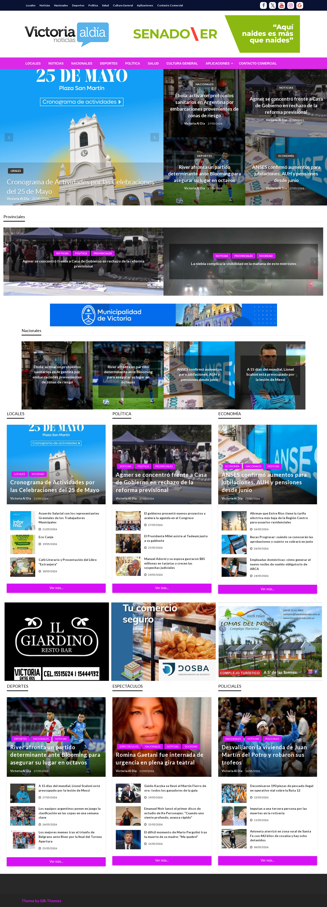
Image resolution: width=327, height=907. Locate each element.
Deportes (78, 5)
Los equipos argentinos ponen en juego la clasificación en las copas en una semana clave (70, 813)
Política (93, 5)
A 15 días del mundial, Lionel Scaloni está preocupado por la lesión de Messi (270, 374)
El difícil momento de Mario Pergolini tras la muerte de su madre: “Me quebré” (175, 834)
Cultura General (123, 5)
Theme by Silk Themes (41, 900)
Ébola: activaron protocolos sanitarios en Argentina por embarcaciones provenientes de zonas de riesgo (204, 105)
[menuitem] (33, 63)
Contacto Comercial (170, 5)
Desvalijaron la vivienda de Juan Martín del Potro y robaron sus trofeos (264, 755)
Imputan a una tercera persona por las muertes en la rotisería (278, 811)
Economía (286, 155)
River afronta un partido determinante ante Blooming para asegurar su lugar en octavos (204, 173)
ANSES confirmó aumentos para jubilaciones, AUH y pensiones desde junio (286, 173)
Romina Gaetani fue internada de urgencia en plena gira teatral (159, 758)
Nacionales (61, 5)
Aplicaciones (145, 5)
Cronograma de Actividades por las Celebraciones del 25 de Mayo (80, 186)
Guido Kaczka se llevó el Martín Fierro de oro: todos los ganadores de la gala (175, 788)
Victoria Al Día (18, 198)
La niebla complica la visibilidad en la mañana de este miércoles (243, 263)
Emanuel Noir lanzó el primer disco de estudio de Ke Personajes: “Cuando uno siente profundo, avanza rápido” (174, 813)
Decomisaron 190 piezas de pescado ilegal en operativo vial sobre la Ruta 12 (281, 788)
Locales (30, 5)
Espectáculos (129, 746)
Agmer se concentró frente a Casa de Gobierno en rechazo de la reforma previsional (286, 105)
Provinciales (103, 253)
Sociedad (266, 255)
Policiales (272, 738)
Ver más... (56, 588)
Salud (105, 5)
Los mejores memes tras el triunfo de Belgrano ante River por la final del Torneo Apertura (70, 836)
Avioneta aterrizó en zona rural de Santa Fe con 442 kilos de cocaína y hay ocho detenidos (280, 835)
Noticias (45, 5)
